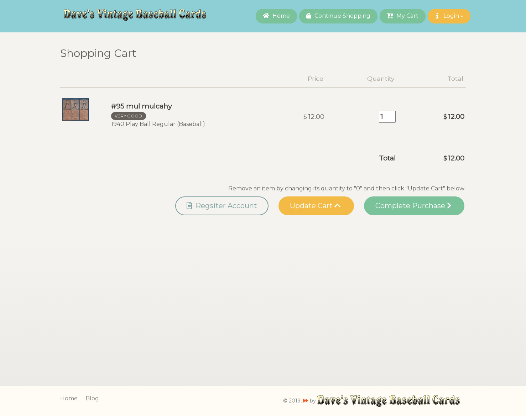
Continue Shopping (338, 15)
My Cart (402, 15)
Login (449, 15)
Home (276, 15)
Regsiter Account (222, 205)
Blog (92, 398)
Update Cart (315, 205)
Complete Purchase (413, 205)
